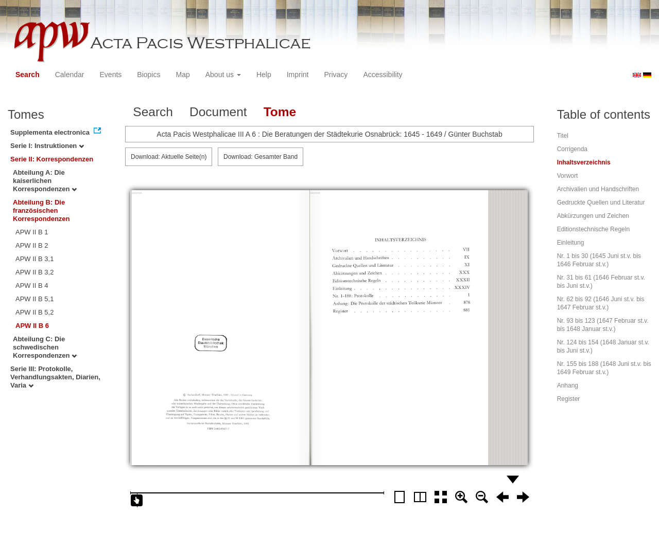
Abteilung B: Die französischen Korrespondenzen (41, 210)
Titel (562, 135)
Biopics (148, 74)
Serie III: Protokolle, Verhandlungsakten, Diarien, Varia (55, 377)
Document (218, 112)
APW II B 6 (32, 325)
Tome (280, 112)
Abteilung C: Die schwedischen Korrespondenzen (45, 347)
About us (223, 74)
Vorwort (567, 175)
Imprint (298, 74)
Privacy (336, 74)
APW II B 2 (31, 245)
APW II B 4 (31, 285)
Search (27, 74)
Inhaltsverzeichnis (584, 162)
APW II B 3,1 (34, 259)
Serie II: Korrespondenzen (51, 159)
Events (111, 74)
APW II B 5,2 (34, 312)
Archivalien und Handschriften (598, 189)
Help (263, 74)
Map (182, 74)
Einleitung (570, 242)
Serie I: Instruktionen (47, 146)
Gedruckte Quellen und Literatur (601, 202)
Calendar (69, 74)
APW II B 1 (31, 232)
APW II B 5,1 (34, 299)
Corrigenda (572, 149)
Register (568, 398)
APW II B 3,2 (34, 272)
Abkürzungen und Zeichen (593, 215)
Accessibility (382, 74)
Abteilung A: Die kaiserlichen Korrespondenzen (45, 181)
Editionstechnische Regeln (593, 229)
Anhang (567, 385)
